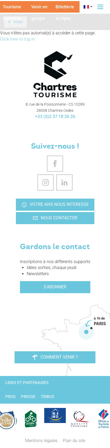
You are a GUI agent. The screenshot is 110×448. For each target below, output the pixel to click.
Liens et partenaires (27, 382)
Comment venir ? (55, 357)
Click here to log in (17, 39)
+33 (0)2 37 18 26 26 (55, 116)
